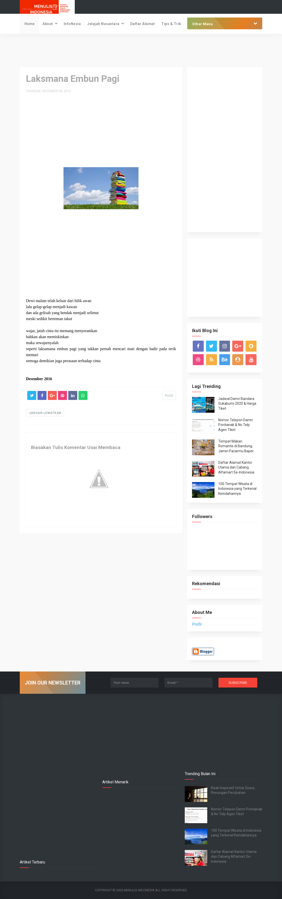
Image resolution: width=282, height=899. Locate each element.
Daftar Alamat (142, 24)
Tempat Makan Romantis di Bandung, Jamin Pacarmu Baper (236, 446)
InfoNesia (72, 24)
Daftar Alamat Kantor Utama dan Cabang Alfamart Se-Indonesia (236, 467)
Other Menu (202, 24)
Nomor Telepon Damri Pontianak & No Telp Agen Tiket (235, 425)
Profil (197, 624)
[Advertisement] (141, 50)
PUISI (169, 395)
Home (29, 24)
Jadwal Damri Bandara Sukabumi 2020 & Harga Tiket (237, 403)
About (47, 24)
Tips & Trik (171, 24)
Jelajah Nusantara (103, 24)
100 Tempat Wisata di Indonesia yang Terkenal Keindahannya (237, 489)
